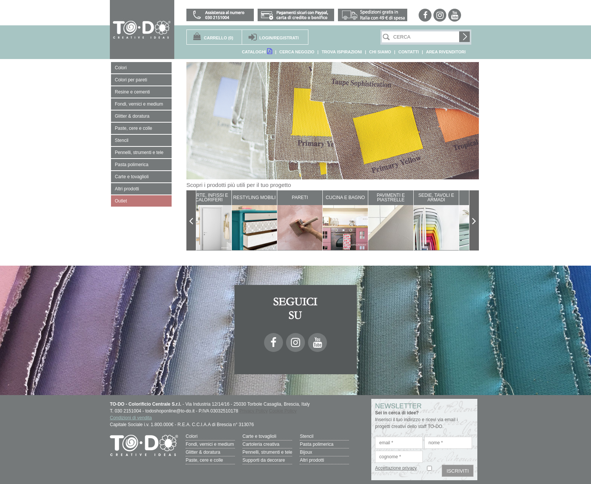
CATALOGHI (257, 51)
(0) (218, 38)
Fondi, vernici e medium (210, 444)
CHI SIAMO (380, 52)
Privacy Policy (253, 411)
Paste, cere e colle (204, 460)
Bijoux (306, 452)
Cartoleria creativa (260, 444)
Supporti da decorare (263, 460)
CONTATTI (408, 52)
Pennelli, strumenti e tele (267, 452)
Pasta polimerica (316, 444)
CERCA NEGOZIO (296, 52)
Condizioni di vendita (131, 417)
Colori (191, 436)
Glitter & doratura (203, 452)
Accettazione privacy (396, 468)
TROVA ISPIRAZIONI (342, 52)
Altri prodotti (312, 460)
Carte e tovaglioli (259, 436)
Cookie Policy (283, 411)
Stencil (306, 436)
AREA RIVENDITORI (446, 52)
